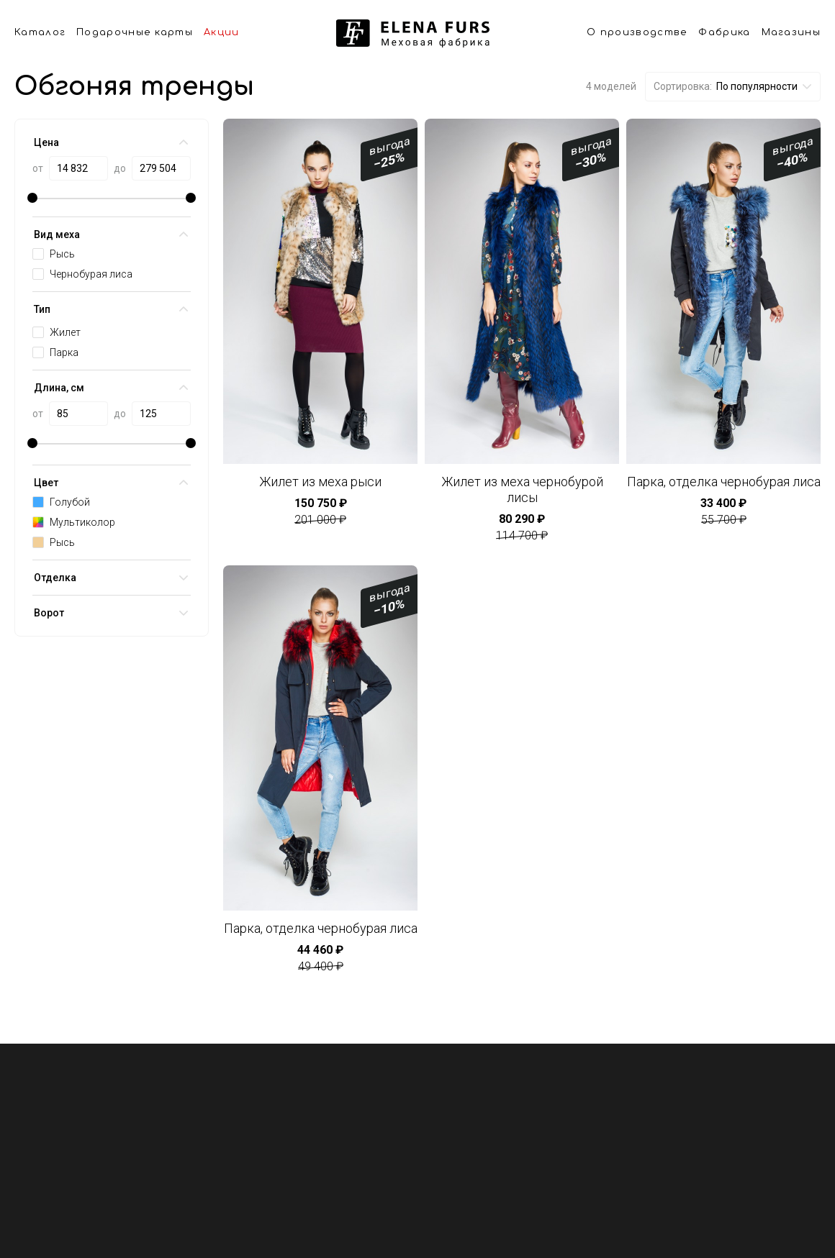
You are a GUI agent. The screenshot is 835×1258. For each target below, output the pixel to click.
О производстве (637, 32)
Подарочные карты (134, 32)
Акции (222, 32)
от (37, 168)
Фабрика (724, 32)
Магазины (791, 32)
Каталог (40, 32)
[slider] (32, 198)
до (120, 168)
